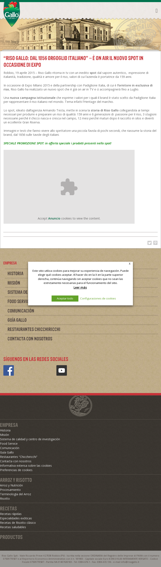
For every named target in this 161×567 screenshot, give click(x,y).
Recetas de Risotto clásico (18, 523)
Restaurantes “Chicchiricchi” (18, 457)
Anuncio (54, 218)
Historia (5, 430)
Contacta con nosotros (30, 339)
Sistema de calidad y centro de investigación (30, 439)
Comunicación (21, 311)
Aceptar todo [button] (65, 298)
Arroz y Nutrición (11, 485)
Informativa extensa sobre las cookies (26, 466)
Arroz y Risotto (16, 480)
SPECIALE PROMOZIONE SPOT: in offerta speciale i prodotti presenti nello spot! (57, 143)
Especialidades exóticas (16, 518)
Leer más (80, 287)
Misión (4, 435)
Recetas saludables (13, 527)
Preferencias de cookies (16, 470)
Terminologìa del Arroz (15, 494)
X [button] (129, 263)
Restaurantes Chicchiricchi (34, 329)
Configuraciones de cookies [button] (98, 298)
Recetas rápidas (11, 514)
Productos (11, 537)
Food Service (9, 444)
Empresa (9, 425)
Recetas (8, 508)
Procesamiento (10, 490)
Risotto (5, 498)
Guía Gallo (17, 320)
